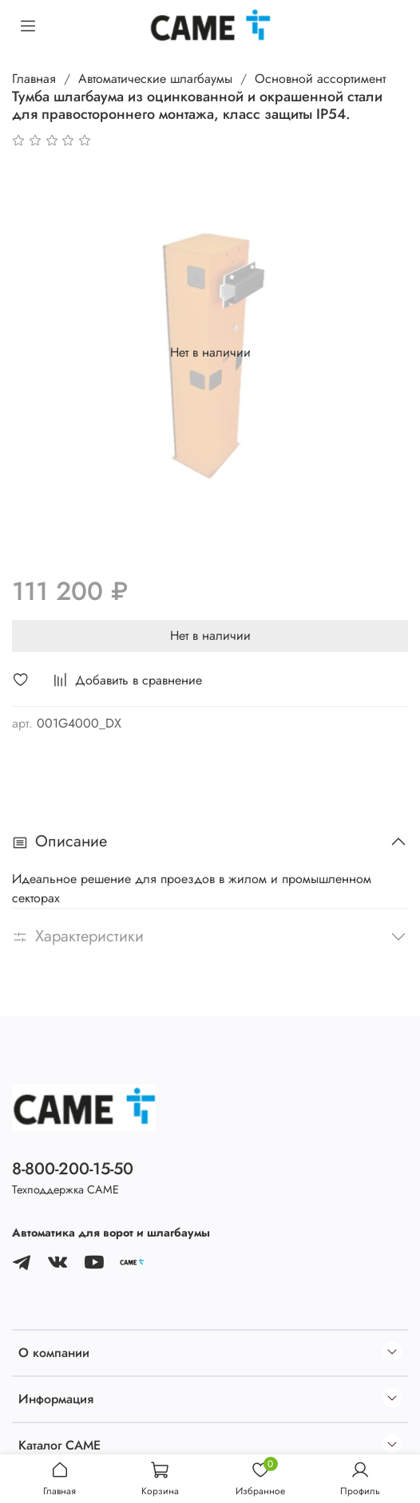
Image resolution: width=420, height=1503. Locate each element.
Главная (34, 78)
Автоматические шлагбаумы (155, 78)
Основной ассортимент (320, 78)
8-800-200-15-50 (72, 1169)
